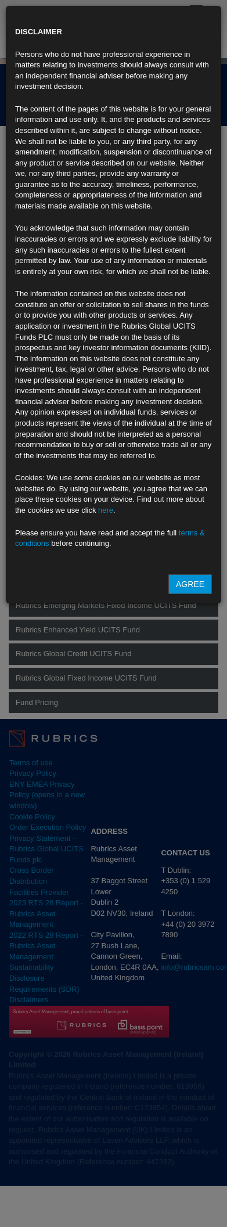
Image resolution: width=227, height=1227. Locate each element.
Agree (190, 584)
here (105, 510)
